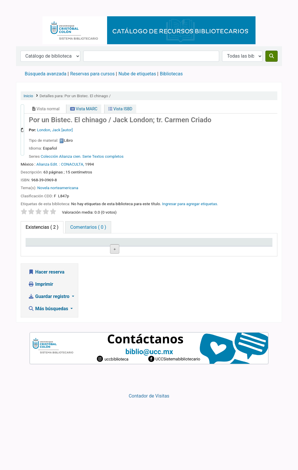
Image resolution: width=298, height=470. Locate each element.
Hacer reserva (46, 342)
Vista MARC (83, 109)
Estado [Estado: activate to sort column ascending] (211, 250)
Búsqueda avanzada (45, 74)
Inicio (28, 95)
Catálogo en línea (30, 8)
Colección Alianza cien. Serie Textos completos (82, 156)
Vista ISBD (120, 109)
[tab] (88, 227)
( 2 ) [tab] (42, 227)
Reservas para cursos (92, 74)
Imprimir (40, 354)
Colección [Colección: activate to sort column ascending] (109, 250)
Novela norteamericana (57, 187)
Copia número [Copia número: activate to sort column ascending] (177, 247)
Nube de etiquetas (137, 74)
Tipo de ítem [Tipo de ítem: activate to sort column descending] (41, 250)
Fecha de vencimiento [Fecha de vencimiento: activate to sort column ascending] (252, 247)
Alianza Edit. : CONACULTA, (60, 164)
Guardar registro (49, 367)
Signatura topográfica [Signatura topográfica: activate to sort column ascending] (146, 247)
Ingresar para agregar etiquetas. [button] (190, 203)
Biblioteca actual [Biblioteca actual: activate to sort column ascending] (74, 247)
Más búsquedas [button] (48, 379)
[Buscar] (271, 56)
